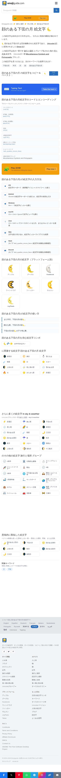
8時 (45, 467)
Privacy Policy (7, 734)
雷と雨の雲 (28, 367)
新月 (6, 443)
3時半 (7, 473)
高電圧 (46, 372)
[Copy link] (49, 775)
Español (14, 623)
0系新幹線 (8, 479)
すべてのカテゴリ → (39, 686)
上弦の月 (8, 367)
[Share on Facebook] (3, 775)
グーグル (5, 699)
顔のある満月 (9, 437)
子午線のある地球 (30, 474)
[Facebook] (4, 651)
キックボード (29, 479)
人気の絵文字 (36, 708)
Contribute (6, 727)
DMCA (4, 740)
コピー (53, 73)
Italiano (41, 623)
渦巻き (46, 443)
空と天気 (30, 24)
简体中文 (26, 627)
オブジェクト (7, 667)
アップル (5, 695)
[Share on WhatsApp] (26, 775)
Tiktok (4, 718)
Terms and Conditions (10, 730)
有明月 (7, 356)
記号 (3, 670)
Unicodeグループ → (9, 686)
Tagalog (22, 630)
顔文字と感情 (36, 677)
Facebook (6, 702)
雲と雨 (7, 427)
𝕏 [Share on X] (11, 775)
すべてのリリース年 (39, 702)
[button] (30, 108)
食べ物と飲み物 (37, 683)
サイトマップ (6, 761)
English (6, 623)
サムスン (5, 712)
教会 (26, 467)
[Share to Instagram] (42, 775)
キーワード (36, 699)
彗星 (6, 361)
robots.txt (15, 761)
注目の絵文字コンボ (39, 695)
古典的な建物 (29, 461)
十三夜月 (47, 448)
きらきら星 (28, 372)
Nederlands (51, 623)
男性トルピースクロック (49, 474)
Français (32, 623)
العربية (50, 627)
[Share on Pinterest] (19, 775)
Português (7, 627)
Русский (17, 627)
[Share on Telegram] (34, 775)
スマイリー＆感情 (8, 677)
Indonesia (13, 630)
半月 (14, 66)
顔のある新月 (48, 548)
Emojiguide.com (7, 24)
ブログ (34, 712)
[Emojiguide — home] (13, 3)
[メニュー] (56, 3)
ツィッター (6, 708)
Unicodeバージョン (39, 705)
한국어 (42, 627)
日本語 (34, 627)
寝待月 (26, 448)
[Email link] (57, 775)
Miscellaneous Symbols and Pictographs (17, 158)
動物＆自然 (6, 680)
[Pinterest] (13, 651)
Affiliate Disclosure (9, 737)
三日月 (46, 432)
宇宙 (9, 569)
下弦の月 (6, 66)
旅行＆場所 (6, 673)
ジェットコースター (10, 467)
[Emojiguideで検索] (28, 10)
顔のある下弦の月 (35, 66)
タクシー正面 (29, 487)
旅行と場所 (20, 24)
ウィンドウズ (7, 705)
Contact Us (6, 743)
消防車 (26, 493)
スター (46, 361)
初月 (45, 437)
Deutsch (23, 623)
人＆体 (4, 660)
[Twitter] (8, 651)
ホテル (7, 487)
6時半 (7, 461)
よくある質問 (36, 718)
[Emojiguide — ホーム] (4, 640)
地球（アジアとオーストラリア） (49, 480)
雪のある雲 (48, 367)
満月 (26, 356)
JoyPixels (5, 715)
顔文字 (34, 715)
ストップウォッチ (49, 461)
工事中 (46, 493)
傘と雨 (26, 421)
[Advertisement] (30, 393)
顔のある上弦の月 (10, 543)
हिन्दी (5, 630)
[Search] (56, 10)
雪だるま (47, 356)
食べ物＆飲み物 (7, 683)
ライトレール (9, 493)
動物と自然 (36, 680)
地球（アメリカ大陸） (49, 487)
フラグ (4, 664)
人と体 (34, 660)
